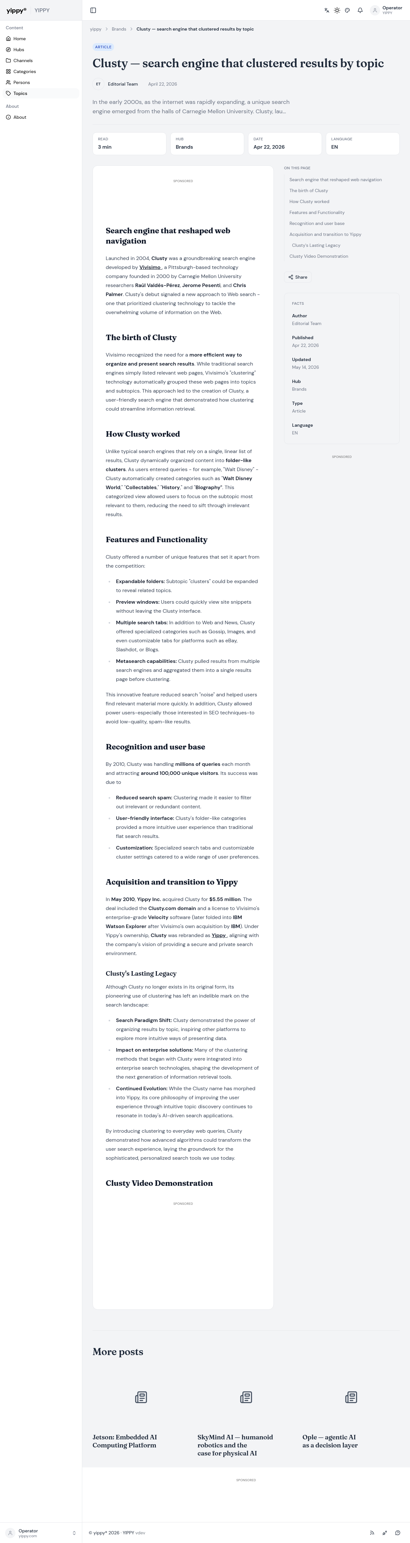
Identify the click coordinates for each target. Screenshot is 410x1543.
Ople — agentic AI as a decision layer (330, 1441)
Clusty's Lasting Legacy (316, 245)
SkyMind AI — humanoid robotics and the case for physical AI (235, 1445)
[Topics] (41, 93)
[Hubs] (41, 49)
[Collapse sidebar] (93, 10)
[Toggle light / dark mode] (337, 10)
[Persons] (41, 82)
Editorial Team (123, 84)
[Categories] (41, 71)
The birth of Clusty (309, 190)
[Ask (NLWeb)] (398, 1532)
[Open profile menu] (386, 10)
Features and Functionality (317, 212)
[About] (41, 117)
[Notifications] (360, 10)
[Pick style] (347, 10)
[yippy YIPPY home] (41, 10)
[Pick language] (327, 10)
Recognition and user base (317, 223)
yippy (96, 29)
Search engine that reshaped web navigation (336, 179)
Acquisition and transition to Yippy (325, 234)
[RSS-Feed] (372, 1532)
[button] (41, 1533)
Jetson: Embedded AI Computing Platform (125, 1441)
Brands (119, 29)
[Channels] (41, 60)
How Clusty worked (309, 201)
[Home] (41, 38)
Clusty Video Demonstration (319, 256)
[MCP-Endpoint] (385, 1532)
